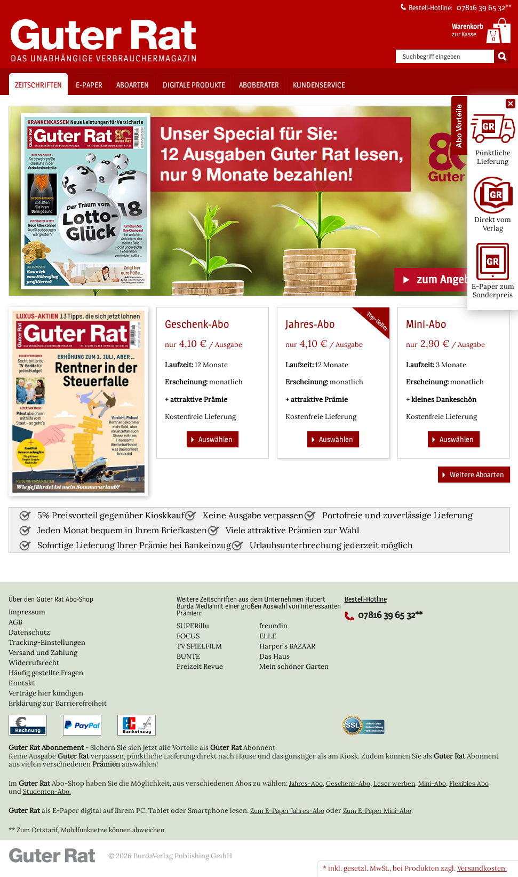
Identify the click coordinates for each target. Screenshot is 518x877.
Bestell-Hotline (366, 599)
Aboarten (132, 84)
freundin (273, 625)
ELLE (267, 636)
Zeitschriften (38, 84)
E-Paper (89, 84)
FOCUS (188, 636)
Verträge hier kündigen (46, 693)
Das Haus (274, 656)
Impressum (27, 612)
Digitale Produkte (194, 84)
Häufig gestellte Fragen (46, 672)
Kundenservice (319, 84)
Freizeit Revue (200, 666)
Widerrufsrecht (34, 662)
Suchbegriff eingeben (431, 56)
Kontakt (22, 683)
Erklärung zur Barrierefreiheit (58, 703)
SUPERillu (193, 625)
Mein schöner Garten (294, 666)
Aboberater (259, 84)
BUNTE (188, 656)
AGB (15, 622)
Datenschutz (29, 632)
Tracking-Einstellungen (47, 642)
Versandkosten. (482, 868)
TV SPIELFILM (199, 646)
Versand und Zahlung (43, 652)
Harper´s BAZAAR (287, 646)
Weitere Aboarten (472, 473)
